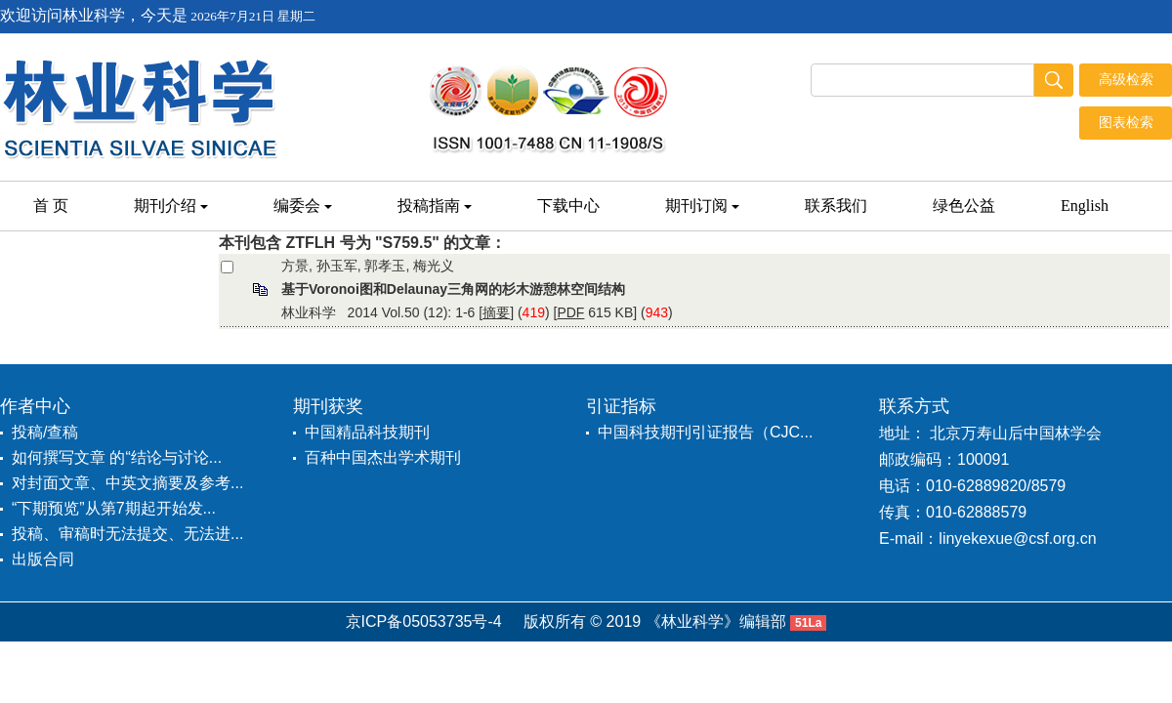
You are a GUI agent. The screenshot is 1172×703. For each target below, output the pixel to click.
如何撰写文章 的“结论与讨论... (117, 457)
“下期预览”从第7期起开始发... (114, 508)
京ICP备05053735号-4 (424, 621)
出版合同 (43, 559)
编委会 (302, 205)
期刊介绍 (171, 205)
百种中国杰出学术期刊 (383, 457)
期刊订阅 (702, 205)
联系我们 (836, 205)
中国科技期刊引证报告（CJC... (705, 432)
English (1085, 205)
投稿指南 (435, 205)
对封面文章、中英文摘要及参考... (127, 483)
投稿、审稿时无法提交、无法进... (127, 533)
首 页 (50, 205)
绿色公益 (964, 205)
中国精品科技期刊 (367, 432)
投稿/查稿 (45, 432)
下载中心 (568, 205)
